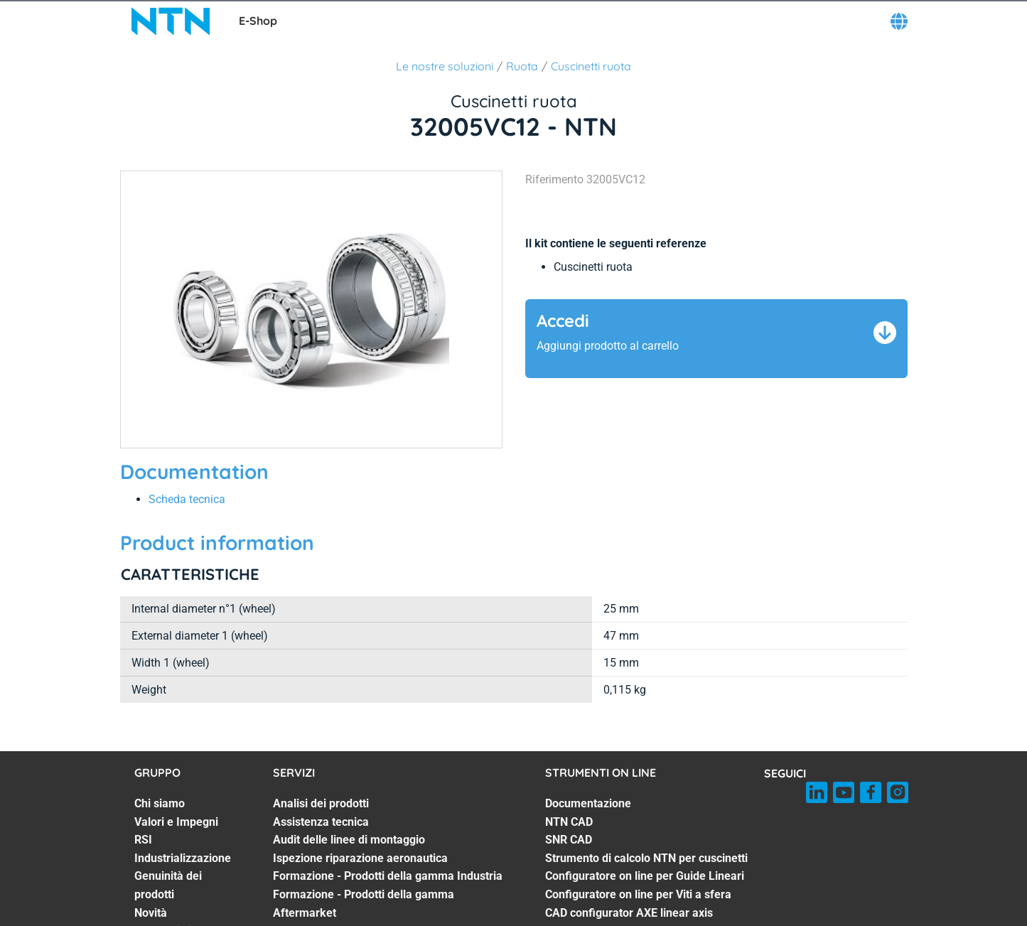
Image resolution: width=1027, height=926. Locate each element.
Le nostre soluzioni (444, 66)
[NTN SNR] (170, 21)
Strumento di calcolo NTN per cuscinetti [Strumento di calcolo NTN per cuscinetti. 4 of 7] (646, 858)
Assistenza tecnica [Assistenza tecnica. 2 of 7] (321, 822)
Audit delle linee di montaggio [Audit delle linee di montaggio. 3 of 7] (349, 839)
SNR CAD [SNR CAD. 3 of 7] (568, 839)
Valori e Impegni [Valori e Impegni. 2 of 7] (176, 822)
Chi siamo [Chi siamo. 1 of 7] (159, 803)
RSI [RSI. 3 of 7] (143, 839)
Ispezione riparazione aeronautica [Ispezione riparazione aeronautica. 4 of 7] (360, 858)
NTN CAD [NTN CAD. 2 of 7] (569, 822)
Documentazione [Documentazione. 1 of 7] (588, 803)
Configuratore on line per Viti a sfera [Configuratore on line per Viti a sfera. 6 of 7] (638, 894)
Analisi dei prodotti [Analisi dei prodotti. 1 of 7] (321, 803)
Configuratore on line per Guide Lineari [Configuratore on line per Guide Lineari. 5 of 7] (644, 876)
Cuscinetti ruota (591, 66)
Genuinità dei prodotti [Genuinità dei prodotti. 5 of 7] (168, 885)
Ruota (522, 66)
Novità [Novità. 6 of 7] (150, 913)
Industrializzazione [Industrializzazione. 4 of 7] (182, 858)
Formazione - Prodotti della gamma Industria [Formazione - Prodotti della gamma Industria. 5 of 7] (387, 876)
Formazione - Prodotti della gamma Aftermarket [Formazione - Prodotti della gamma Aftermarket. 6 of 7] (363, 904)
